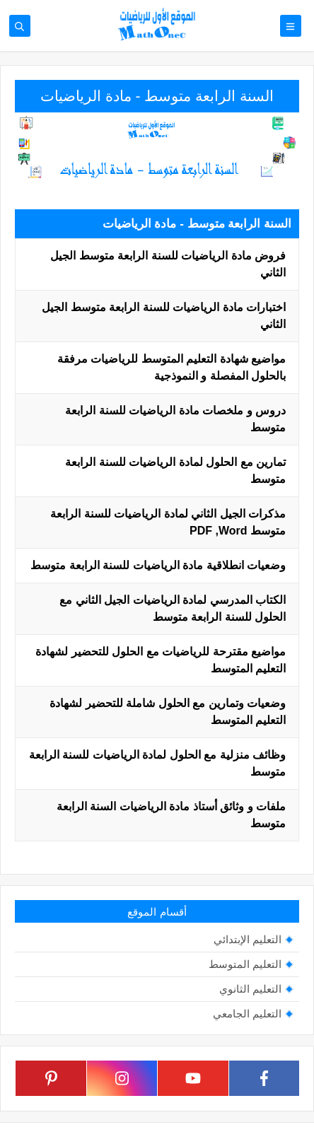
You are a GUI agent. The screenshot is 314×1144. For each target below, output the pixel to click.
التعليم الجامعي (247, 1014)
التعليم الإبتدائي (247, 939)
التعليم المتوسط (245, 964)
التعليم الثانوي (250, 989)
